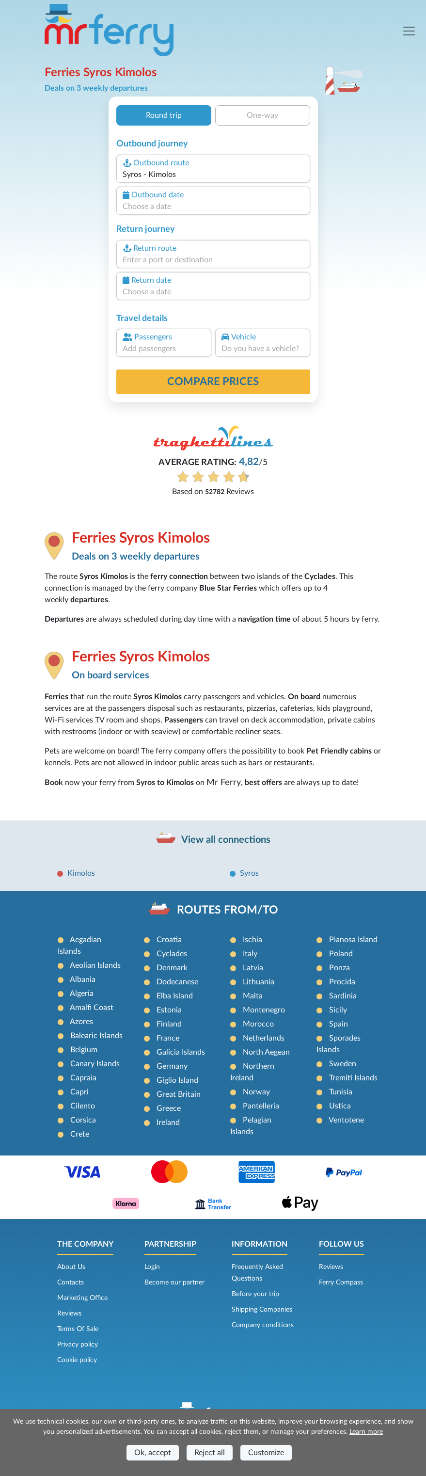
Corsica (83, 1120)
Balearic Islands (96, 1036)
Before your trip (255, 1294)
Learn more (366, 1431)
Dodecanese (177, 982)
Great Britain (179, 1094)
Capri (79, 1092)
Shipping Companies (262, 1309)
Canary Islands (95, 1064)
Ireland (168, 1122)
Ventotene (346, 1120)
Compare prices (213, 381)
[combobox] (213, 174)
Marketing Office (82, 1298)
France (168, 1038)
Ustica (340, 1106)
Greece (169, 1108)
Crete (79, 1134)
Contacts (70, 1282)
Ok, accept (152, 1453)
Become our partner (174, 1282)
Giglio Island (177, 1080)
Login (152, 1267)
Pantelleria (261, 1106)
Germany (172, 1066)
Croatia (169, 940)
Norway (256, 1092)
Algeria (82, 993)
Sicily (338, 1010)
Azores (81, 1022)
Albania (82, 979)
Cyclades (172, 954)
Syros (249, 873)
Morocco (258, 1024)
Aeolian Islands (95, 965)
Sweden (342, 1064)
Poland (341, 954)
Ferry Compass (341, 1282)
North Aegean (266, 1052)
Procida (342, 982)
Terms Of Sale (77, 1329)
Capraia (83, 1078)
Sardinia (343, 996)
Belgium (83, 1050)
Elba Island (175, 996)
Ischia (252, 940)
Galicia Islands (181, 1052)
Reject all (209, 1453)
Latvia (253, 968)
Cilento (82, 1106)
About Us (71, 1267)
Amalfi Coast (91, 1007)
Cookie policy (77, 1360)
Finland (169, 1024)
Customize (266, 1453)
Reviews (69, 1313)
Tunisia (340, 1092)
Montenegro (264, 1010)
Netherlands (263, 1038)
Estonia (169, 1010)
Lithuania (258, 982)
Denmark (172, 968)
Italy (250, 954)
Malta (253, 996)
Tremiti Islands (353, 1078)
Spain (338, 1024)
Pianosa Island (353, 940)
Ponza (339, 968)
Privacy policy (77, 1344)
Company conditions (263, 1325)
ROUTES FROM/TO (227, 909)
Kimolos (81, 873)
